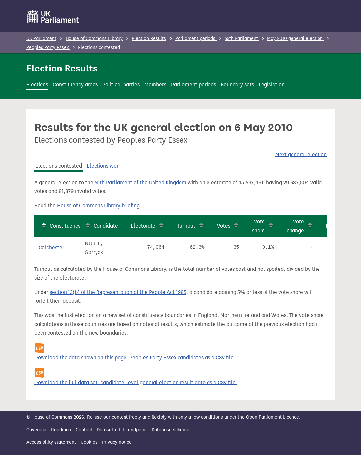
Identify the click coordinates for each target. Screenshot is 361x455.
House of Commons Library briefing (98, 205)
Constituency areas (75, 84)
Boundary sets (237, 84)
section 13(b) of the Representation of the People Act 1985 (118, 292)
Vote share (258, 226)
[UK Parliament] (53, 16)
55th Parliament (242, 38)
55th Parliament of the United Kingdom (140, 182)
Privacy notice (117, 442)
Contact (84, 430)
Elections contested (58, 166)
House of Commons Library (94, 38)
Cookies (89, 442)
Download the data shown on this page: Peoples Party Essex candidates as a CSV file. (134, 358)
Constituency (65, 226)
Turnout (186, 226)
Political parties (121, 84)
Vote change (295, 226)
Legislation (272, 84)
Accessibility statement (51, 442)
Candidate (106, 226)
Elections (37, 84)
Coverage (36, 430)
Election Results (149, 38)
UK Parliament (41, 38)
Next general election (301, 154)
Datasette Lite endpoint (122, 430)
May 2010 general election (295, 38)
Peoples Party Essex (48, 47)
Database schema (170, 430)
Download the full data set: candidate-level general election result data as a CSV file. (135, 382)
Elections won (103, 166)
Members (155, 84)
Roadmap (61, 430)
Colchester (51, 247)
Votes (223, 226)
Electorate (143, 226)
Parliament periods (196, 38)
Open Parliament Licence (272, 417)
